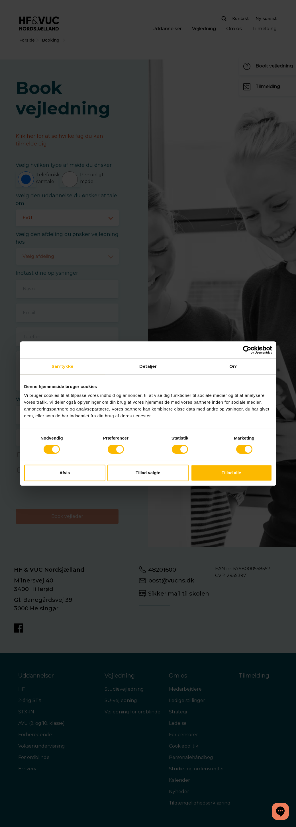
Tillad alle (231, 472)
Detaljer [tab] (148, 366)
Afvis (65, 472)
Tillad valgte (148, 472)
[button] (280, 811)
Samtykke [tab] (63, 366)
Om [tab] (233, 366)
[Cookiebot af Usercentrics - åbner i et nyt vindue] (247, 350)
